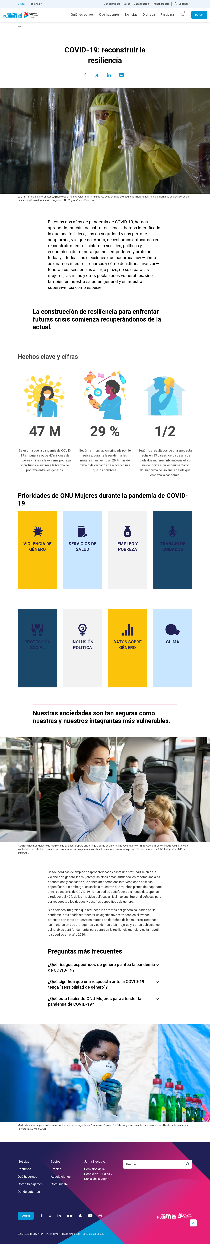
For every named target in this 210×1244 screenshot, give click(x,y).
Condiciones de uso (93, 1234)
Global (21, 3)
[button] (193, 1222)
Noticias (23, 1161)
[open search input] (182, 14)
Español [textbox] (183, 3)
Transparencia (160, 3)
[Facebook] (41, 1216)
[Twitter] (49, 1216)
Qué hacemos (27, 1176)
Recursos (24, 1169)
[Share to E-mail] (120, 75)
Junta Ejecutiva (95, 1161)
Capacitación (141, 3)
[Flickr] (69, 1216)
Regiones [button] (34, 3)
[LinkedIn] (59, 1216)
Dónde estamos (29, 1191)
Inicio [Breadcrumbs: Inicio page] (20, 26)
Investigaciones (70, 1234)
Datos (127, 3)
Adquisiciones (61, 1176)
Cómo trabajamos (30, 1184)
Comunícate (59, 1184)
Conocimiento (112, 3)
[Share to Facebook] (84, 75)
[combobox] (183, 4)
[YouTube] (90, 1216)
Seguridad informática (30, 1234)
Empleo (56, 1169)
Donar (199, 15)
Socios (56, 1161)
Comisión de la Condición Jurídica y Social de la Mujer (98, 1174)
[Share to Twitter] (96, 75)
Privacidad (52, 1234)
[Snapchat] (80, 1216)
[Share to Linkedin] (108, 75)
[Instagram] (100, 1216)
